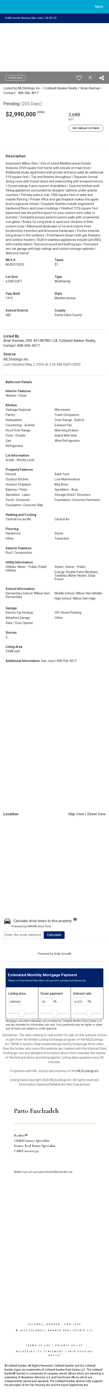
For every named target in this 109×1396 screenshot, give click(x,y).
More (99, 6)
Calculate (54, 935)
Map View (76, 814)
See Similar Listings (86, 128)
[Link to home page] (7, 6)
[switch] (79, 78)
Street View (96, 814)
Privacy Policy (69, 1345)
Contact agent (15, 78)
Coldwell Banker (44, 1324)
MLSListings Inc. (88, 1071)
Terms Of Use (38, 1345)
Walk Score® (62, 953)
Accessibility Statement (40, 1351)
